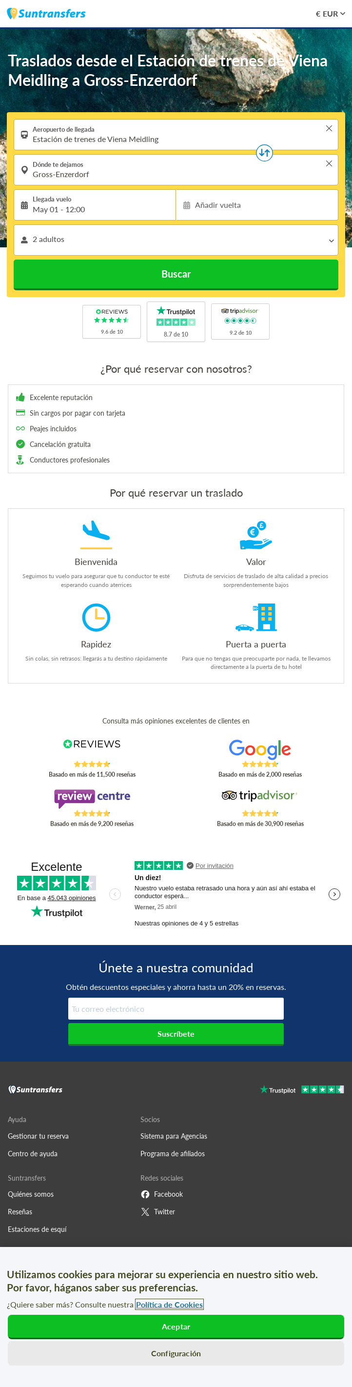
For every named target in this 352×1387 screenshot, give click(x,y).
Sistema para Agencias (173, 1136)
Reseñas (20, 1211)
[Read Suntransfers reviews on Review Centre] (91, 799)
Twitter (157, 1212)
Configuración (176, 1353)
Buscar (176, 274)
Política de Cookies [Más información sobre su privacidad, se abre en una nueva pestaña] (169, 1304)
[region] (176, 1317)
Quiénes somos (31, 1194)
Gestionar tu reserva (38, 1136)
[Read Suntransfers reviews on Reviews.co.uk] (91, 750)
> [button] (329, 128)
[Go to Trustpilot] (302, 1090)
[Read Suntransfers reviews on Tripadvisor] (260, 799)
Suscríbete (176, 1033)
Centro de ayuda (33, 1153)
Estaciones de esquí (37, 1229)
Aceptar (176, 1326)
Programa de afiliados (172, 1153)
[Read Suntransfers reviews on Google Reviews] (260, 750)
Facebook (161, 1194)
